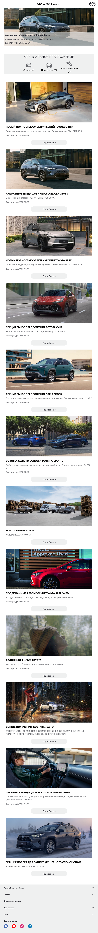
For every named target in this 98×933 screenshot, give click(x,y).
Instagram (22, 926)
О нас (6, 914)
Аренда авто (9, 907)
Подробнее (49, 142)
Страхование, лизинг (12, 901)
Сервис (7, 894)
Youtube (14, 926)
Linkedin (30, 926)
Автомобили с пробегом (14, 888)
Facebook (6, 926)
